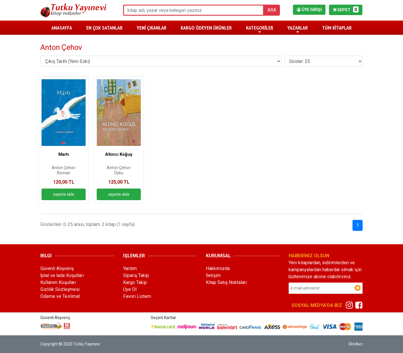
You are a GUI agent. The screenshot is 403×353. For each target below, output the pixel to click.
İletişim (213, 275)
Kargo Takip (135, 282)
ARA (271, 10)
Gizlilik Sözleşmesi (60, 289)
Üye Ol (129, 289)
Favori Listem (137, 296)
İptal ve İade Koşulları (62, 275)
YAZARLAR (297, 29)
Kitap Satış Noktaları (226, 282)
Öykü (118, 173)
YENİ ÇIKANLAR (151, 27)
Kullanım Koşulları (58, 282)
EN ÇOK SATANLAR (104, 27)
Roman (63, 173)
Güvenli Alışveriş (57, 268)
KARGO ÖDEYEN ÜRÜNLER (206, 27)
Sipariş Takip (136, 275)
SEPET (346, 9)
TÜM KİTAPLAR (337, 27)
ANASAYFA (61, 27)
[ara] (193, 10)
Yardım (130, 268)
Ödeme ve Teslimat (60, 296)
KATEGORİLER (259, 29)
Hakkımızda (218, 268)
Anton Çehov (63, 167)
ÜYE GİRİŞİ (309, 9)
